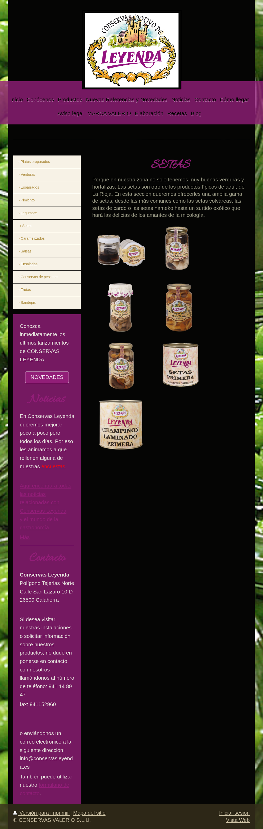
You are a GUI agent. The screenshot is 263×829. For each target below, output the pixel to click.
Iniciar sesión (234, 813)
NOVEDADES (47, 377)
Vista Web (238, 820)
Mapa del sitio (89, 813)
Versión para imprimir (41, 813)
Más (25, 537)
